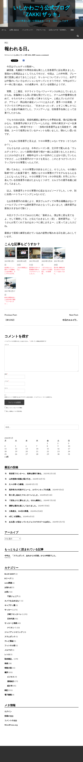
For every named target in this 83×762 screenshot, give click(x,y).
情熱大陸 (8, 668)
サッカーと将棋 (10, 623)
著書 (72, 30)
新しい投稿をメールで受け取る (14, 411)
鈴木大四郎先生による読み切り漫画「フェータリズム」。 (9, 300)
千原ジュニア (12, 596)
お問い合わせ (14, 30)
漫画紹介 (10, 681)
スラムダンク (9, 636)
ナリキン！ (11, 627)
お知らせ (8, 587)
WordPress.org (11, 725)
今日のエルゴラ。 (70, 320)
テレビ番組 (8, 641)
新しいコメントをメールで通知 (14, 407)
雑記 (6, 42)
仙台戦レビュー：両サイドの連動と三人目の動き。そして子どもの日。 (9, 270)
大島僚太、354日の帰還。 (19, 511)
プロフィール (41, 30)
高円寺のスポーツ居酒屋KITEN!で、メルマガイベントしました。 (34, 270)
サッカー (8, 610)
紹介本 (10, 686)
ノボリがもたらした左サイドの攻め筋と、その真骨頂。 (47, 270)
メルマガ (8, 650)
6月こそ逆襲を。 (16, 516)
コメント (6, 344)
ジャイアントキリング (13, 632)
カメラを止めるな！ (12, 601)
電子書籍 (8, 695)
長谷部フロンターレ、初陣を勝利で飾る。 (26, 473)
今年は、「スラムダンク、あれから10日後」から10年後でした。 (30, 555)
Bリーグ (7, 578)
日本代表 (10, 619)
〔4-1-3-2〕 (9, 320)
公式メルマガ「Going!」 (58, 30)
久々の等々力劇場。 (17, 484)
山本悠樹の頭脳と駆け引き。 (20, 479)
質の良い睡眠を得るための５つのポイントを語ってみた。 (59, 270)
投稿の (8, 716)
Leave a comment (42, 55)
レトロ (7, 654)
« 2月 (6, 457)
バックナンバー (27, 30)
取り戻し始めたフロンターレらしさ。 (24, 495)
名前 (6, 374)
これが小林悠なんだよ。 (22, 268)
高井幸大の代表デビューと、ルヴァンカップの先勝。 (30, 490)
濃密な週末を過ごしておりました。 (23, 506)
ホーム (4, 30)
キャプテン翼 (9, 605)
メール (6, 381)
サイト (6, 388)
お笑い (7, 592)
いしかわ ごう (17, 55)
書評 (6, 672)
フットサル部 (9, 645)
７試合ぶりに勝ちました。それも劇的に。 (26, 500)
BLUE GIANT (9, 574)
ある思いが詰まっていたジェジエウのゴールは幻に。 (30, 522)
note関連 (8, 583)
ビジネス (10, 677)
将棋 (6, 663)
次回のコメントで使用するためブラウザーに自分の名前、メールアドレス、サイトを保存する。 (28, 397)
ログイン (8, 711)
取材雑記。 (8, 659)
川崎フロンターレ (14, 614)
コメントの (10, 720)
